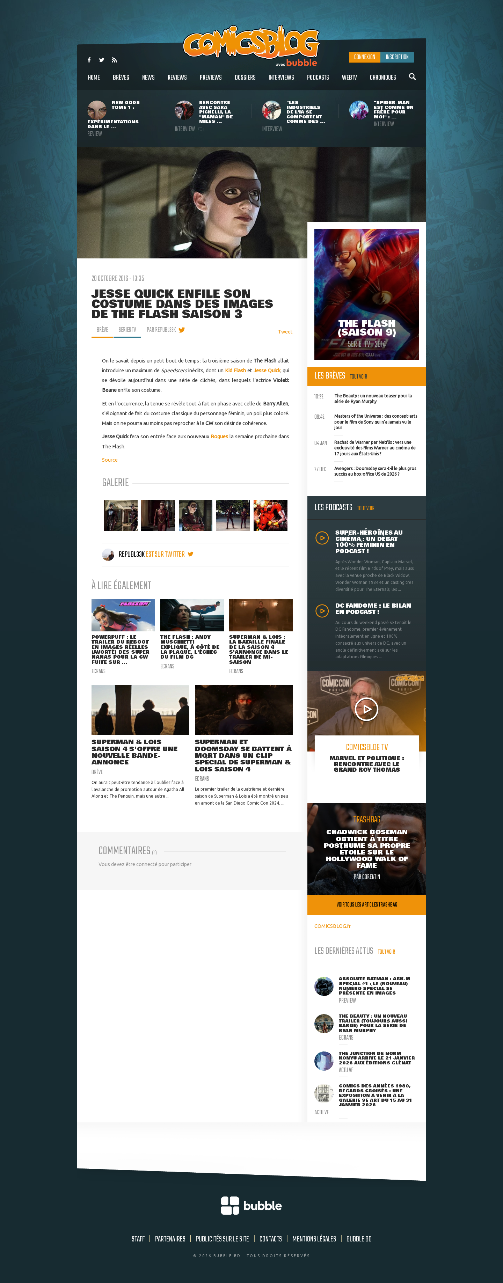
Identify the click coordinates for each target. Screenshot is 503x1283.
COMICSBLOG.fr (332, 926)
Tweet (285, 332)
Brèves (121, 81)
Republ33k (124, 554)
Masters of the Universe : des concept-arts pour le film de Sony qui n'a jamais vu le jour (365, 421)
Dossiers (245, 81)
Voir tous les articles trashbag (367, 905)
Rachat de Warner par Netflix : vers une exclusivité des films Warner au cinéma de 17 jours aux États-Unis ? (365, 447)
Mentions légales (314, 1239)
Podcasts (318, 81)
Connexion (364, 57)
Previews (211, 81)
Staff (138, 1239)
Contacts (271, 1239)
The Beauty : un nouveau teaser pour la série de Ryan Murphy (363, 398)
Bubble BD (359, 1239)
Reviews (177, 81)
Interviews (281, 81)
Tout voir (358, 377)
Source (110, 460)
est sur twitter (170, 554)
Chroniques (383, 81)
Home (94, 81)
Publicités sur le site (222, 1239)
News (148, 81)
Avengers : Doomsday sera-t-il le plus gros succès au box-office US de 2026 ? (365, 471)
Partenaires (170, 1239)
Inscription (397, 57)
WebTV (349, 81)
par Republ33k (163, 330)
